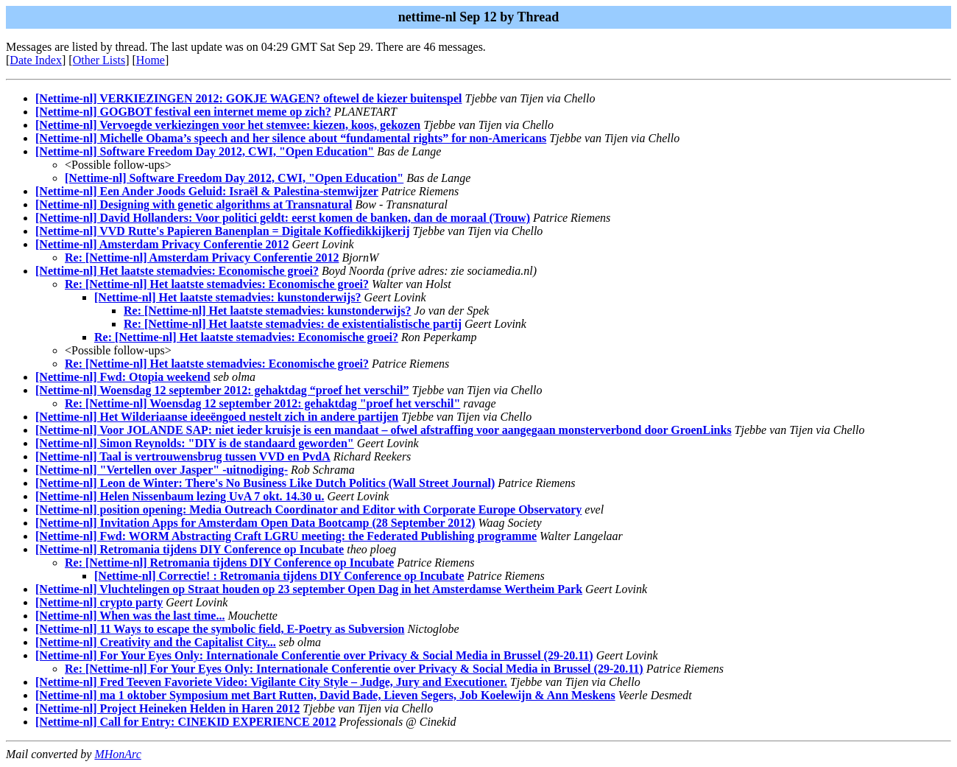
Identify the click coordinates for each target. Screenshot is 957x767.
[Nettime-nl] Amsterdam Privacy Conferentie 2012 (162, 244)
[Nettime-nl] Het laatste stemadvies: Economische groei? (177, 271)
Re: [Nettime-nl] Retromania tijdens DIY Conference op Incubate (229, 562)
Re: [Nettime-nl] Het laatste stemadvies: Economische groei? (217, 284)
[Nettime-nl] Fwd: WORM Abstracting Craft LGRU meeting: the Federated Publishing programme (286, 536)
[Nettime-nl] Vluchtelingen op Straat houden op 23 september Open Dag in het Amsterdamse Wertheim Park (308, 589)
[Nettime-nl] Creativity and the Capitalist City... (155, 642)
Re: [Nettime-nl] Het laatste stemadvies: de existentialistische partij (293, 324)
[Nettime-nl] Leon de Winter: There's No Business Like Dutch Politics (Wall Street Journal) (265, 483)
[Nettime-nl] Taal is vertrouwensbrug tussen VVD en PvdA (183, 456)
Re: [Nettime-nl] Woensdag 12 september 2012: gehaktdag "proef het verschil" (262, 403)
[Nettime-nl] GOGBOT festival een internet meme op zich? (183, 111)
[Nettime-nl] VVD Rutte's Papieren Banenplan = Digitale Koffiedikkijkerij (222, 231)
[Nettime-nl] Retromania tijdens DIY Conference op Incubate (189, 549)
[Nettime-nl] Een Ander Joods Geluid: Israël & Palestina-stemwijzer (206, 191)
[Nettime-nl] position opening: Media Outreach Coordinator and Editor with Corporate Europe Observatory (308, 509)
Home (150, 60)
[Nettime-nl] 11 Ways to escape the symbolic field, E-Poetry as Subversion (219, 629)
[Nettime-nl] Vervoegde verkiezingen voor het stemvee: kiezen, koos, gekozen (227, 125)
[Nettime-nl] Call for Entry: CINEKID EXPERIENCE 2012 (185, 721)
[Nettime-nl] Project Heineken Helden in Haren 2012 (167, 708)
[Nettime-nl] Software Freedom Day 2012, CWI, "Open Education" (204, 151)
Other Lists (99, 60)
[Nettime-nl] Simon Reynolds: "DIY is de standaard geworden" (194, 443)
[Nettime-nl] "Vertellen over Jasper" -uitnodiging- (161, 469)
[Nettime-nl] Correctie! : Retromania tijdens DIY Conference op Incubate (279, 576)
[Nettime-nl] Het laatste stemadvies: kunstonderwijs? (227, 297)
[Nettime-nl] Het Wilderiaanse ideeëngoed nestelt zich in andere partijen (216, 416)
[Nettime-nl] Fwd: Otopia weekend (123, 377)
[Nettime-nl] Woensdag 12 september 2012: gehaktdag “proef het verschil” (222, 390)
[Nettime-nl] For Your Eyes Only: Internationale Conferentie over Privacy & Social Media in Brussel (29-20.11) (314, 655)
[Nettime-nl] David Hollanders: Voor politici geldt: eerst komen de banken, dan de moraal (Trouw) (282, 217)
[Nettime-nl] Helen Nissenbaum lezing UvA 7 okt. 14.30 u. (179, 496)
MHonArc (117, 754)
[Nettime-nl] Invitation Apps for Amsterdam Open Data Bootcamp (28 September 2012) (255, 522)
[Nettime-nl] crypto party (99, 602)
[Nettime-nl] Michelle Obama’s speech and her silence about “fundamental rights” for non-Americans (290, 138)
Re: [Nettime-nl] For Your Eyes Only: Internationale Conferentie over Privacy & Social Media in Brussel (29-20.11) (354, 668)
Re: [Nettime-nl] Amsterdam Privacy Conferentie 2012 (202, 257)
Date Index (36, 60)
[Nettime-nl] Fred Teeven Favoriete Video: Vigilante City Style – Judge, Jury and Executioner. (271, 682)
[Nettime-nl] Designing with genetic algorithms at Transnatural (193, 204)
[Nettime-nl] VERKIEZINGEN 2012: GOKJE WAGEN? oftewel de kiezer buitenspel (248, 98)
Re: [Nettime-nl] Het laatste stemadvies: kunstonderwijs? (268, 310)
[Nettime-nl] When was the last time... (130, 615)
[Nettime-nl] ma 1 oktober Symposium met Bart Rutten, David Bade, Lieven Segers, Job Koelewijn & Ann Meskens (325, 695)
